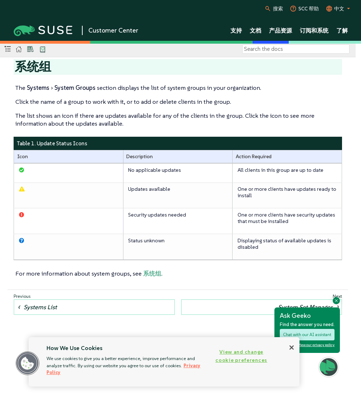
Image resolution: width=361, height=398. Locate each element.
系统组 (152, 273)
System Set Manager (305, 307)
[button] (27, 363)
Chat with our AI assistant (307, 334)
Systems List (40, 307)
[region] (164, 362)
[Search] (296, 49)
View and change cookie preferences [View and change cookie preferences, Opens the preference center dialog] (241, 356)
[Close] (291, 347)
